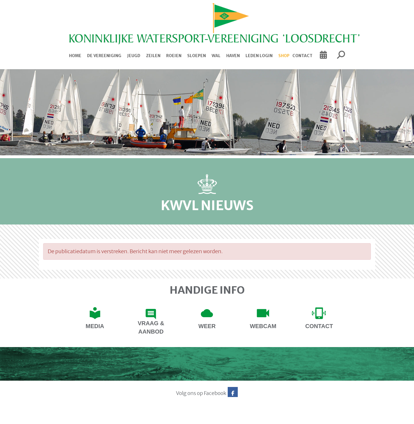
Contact (302, 55)
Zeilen (153, 55)
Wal (216, 55)
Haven (233, 55)
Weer (207, 326)
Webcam (263, 326)
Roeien (173, 55)
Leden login (259, 55)
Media (95, 326)
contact (319, 326)
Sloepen (196, 55)
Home (75, 55)
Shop (284, 55)
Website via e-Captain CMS (57, 417)
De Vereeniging (104, 55)
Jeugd (133, 55)
